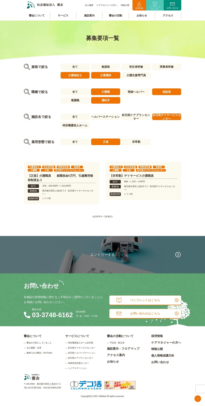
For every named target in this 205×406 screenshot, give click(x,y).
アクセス (168, 15)
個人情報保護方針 (162, 360)
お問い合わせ (172, 5)
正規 (105, 141)
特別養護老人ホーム (74, 125)
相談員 (167, 91)
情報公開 (157, 353)
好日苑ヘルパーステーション (81, 357)
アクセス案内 (116, 359)
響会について (33, 340)
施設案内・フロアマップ (123, 353)
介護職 (105, 91)
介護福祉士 (75, 75)
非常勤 (136, 141)
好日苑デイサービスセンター (167, 116)
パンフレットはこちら (155, 6)
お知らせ (113, 366)
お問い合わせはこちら (148, 318)
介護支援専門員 (136, 75)
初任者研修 (136, 66)
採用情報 (139, 5)
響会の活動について (120, 340)
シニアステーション (77, 372)
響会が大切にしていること (39, 347)
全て (75, 66)
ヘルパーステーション (105, 116)
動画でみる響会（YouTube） (40, 357)
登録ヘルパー (136, 91)
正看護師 (105, 75)
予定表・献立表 (117, 347)
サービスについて (77, 340)
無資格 (105, 66)
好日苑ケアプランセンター (136, 116)
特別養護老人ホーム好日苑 (80, 347)
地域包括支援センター (78, 367)
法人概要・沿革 (34, 352)
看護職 (75, 100)
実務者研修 (167, 66)
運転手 (105, 100)
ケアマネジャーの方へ (166, 347)
